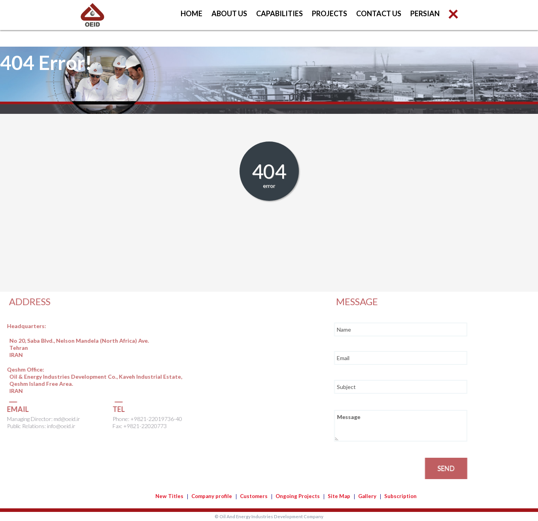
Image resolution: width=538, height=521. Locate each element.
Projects (329, 13)
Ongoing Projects (298, 496)
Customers (254, 496)
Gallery (367, 496)
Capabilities (279, 13)
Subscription (400, 496)
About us (229, 13)
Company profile (211, 496)
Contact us (378, 13)
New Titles (169, 496)
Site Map (339, 496)
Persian (425, 13)
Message (424, 426)
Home (191, 13)
